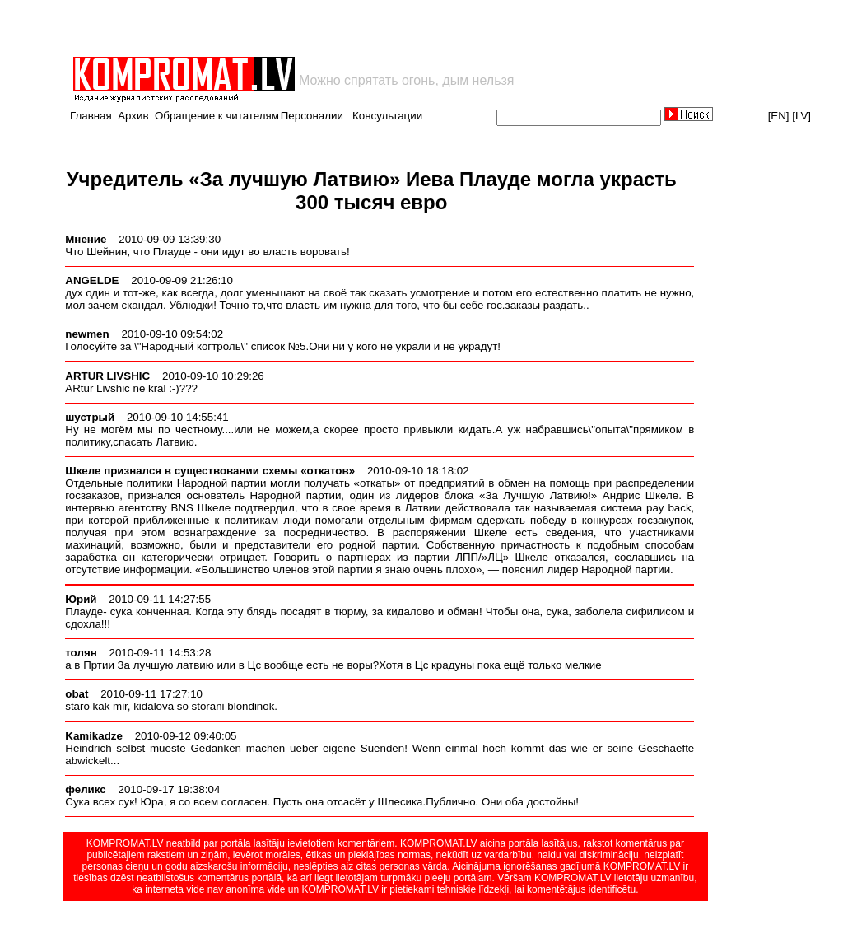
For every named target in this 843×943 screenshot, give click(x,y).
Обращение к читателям (217, 116)
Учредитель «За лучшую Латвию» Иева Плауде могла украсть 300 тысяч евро (372, 190)
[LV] (801, 116)
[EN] (778, 116)
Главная (91, 116)
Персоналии (312, 116)
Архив (133, 116)
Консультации (387, 116)
